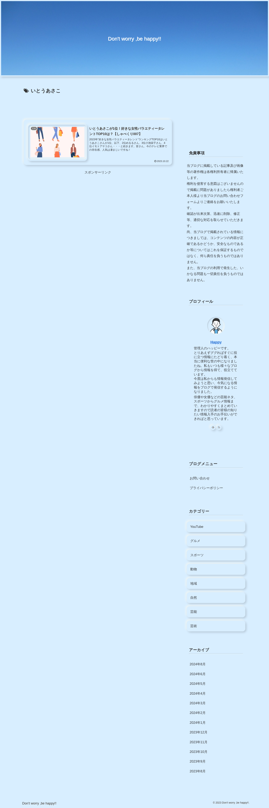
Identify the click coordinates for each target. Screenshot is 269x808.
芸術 (193, 626)
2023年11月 (198, 742)
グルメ (195, 541)
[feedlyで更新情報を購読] (212, 427)
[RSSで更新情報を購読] (219, 427)
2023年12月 (198, 732)
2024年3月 (198, 703)
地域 (193, 583)
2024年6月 (198, 674)
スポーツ (197, 555)
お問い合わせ (200, 478)
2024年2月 (198, 713)
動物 (193, 569)
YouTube (196, 527)
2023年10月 (198, 752)
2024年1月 (198, 723)
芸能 (193, 612)
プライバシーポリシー (206, 488)
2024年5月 (198, 684)
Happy (216, 342)
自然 (193, 597)
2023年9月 (198, 761)
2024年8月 (198, 664)
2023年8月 (198, 771)
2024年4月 (198, 693)
